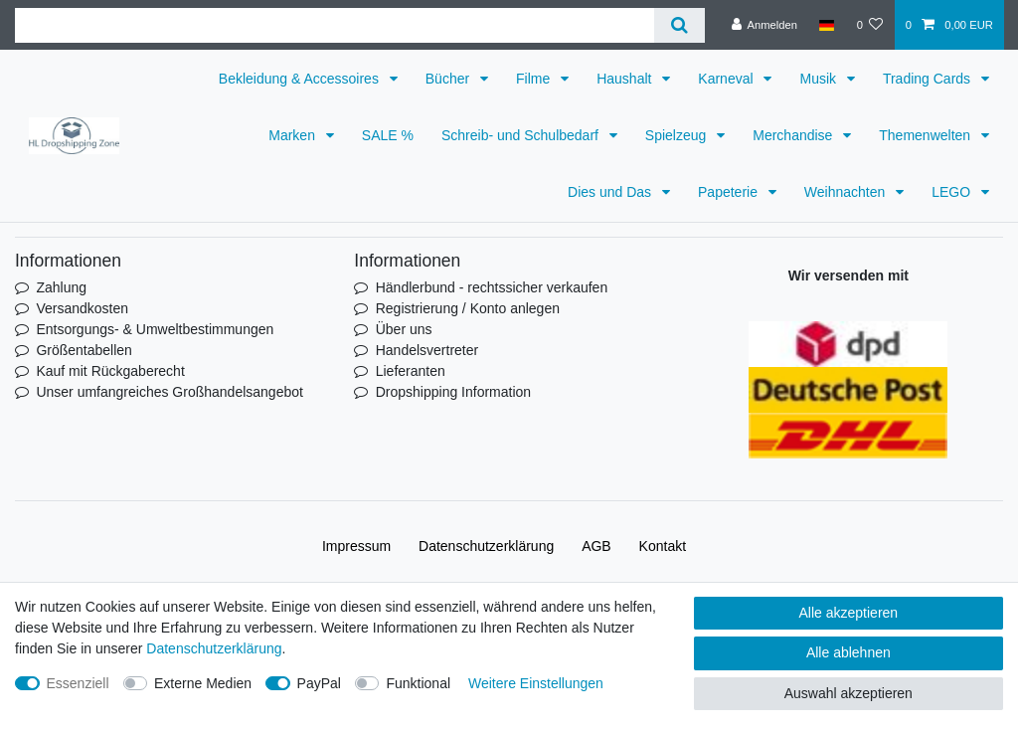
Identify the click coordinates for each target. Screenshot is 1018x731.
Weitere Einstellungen (535, 683)
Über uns (404, 329)
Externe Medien (203, 683)
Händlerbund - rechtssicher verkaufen (491, 287)
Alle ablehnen (848, 652)
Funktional (418, 683)
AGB (596, 546)
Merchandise (794, 135)
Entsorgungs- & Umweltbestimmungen (154, 329)
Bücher (449, 79)
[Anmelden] (764, 25)
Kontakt (662, 546)
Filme (535, 79)
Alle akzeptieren (849, 613)
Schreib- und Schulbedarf (521, 135)
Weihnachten (846, 192)
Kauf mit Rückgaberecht (110, 371)
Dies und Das (611, 192)
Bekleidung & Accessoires (301, 79)
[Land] (826, 25)
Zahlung (61, 287)
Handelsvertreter (427, 350)
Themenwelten (926, 135)
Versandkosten (82, 308)
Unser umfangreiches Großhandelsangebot (169, 392)
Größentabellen (84, 350)
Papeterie (730, 192)
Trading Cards (928, 79)
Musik (819, 79)
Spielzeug (677, 135)
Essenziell (78, 683)
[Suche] (679, 25)
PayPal (319, 683)
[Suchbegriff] (334, 25)
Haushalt (625, 79)
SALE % (388, 135)
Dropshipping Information (453, 392)
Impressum (356, 546)
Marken (293, 135)
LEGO (953, 192)
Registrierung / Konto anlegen (468, 308)
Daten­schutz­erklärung (486, 546)
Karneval (727, 79)
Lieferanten (410, 371)
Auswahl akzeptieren (848, 693)
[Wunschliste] (869, 25)
